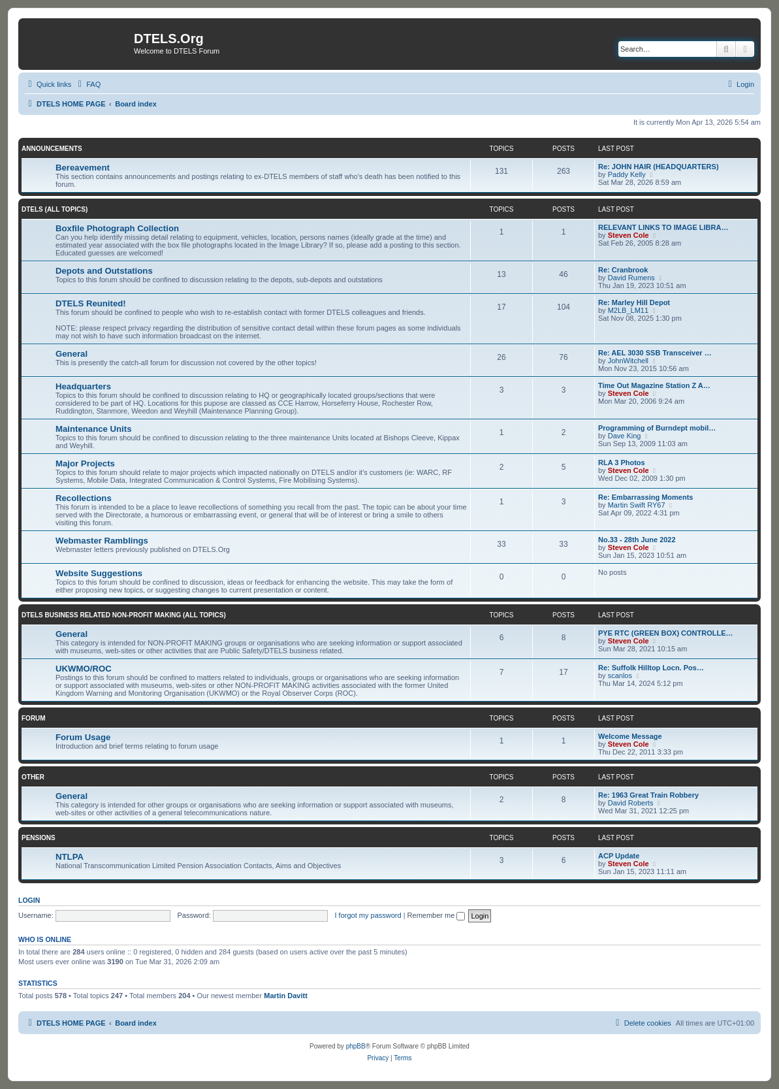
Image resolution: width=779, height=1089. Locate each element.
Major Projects (85, 463)
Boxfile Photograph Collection (117, 228)
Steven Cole (628, 235)
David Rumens (631, 278)
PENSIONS (39, 837)
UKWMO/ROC (84, 669)
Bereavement (83, 167)
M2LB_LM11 (628, 310)
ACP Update (618, 856)
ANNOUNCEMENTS (52, 148)
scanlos (620, 675)
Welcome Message (630, 736)
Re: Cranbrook (623, 270)
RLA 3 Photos (621, 462)
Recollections (84, 498)
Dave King (624, 436)
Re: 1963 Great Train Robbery (648, 795)
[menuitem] (87, 84)
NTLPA (70, 857)
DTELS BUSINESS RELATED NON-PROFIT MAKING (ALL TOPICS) (124, 615)
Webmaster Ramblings (102, 540)
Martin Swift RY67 (636, 505)
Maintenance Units (94, 429)
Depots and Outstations (104, 271)
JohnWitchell (628, 361)
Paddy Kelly (627, 174)
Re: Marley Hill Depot (634, 302)
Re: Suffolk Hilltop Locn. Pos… (651, 668)
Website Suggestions (99, 573)
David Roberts (631, 803)
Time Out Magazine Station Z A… (654, 385)
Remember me (436, 915)
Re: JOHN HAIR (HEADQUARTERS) (658, 167)
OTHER (33, 777)
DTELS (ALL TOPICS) (54, 209)
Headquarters (83, 386)
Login (29, 900)
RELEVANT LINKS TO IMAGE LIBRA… (663, 227)
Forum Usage (83, 737)
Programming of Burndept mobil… (657, 428)
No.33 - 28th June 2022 (637, 540)
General (71, 354)
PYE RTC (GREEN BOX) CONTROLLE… (665, 633)
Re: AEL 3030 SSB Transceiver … (655, 353)
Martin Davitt (286, 996)
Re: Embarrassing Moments (645, 497)
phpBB (356, 1046)
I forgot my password (368, 915)
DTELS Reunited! (91, 303)
